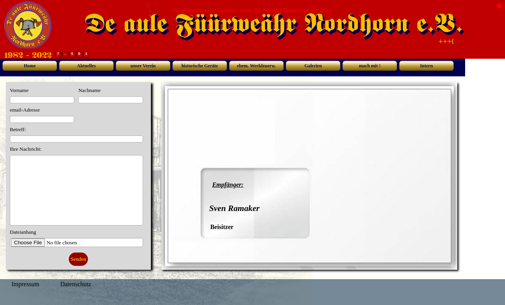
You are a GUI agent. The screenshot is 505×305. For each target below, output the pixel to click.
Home (30, 66)
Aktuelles (86, 66)
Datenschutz (75, 284)
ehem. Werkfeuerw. (256, 66)
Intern (426, 66)
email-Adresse (25, 110)
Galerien (313, 66)
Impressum (25, 284)
